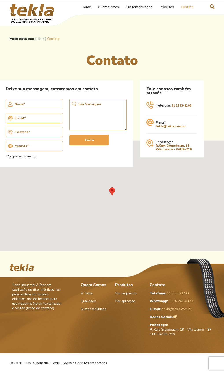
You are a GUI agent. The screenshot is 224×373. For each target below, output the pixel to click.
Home (86, 7)
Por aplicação (125, 301)
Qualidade (88, 301)
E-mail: (166, 124)
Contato (187, 7)
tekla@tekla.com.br (170, 309)
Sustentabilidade (139, 7)
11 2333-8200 (169, 293)
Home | (41, 38)
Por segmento (126, 293)
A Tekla (87, 293)
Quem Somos (108, 7)
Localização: (169, 145)
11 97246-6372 (171, 301)
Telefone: (168, 106)
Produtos (166, 7)
